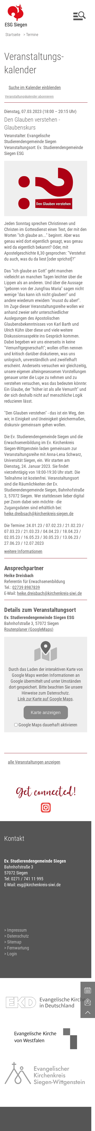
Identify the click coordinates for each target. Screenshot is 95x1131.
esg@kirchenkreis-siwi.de (39, 884)
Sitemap (14, 941)
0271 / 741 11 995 (27, 878)
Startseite (12, 34)
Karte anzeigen (46, 712)
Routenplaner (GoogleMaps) (28, 629)
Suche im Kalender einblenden (35, 87)
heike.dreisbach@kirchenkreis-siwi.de (49, 593)
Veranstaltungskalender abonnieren (29, 96)
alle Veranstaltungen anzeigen (34, 762)
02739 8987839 (26, 587)
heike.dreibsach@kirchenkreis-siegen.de (38, 513)
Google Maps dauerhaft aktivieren (45, 724)
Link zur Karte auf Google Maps (45, 698)
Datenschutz (18, 936)
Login (12, 953)
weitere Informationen (23, 551)
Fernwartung (18, 947)
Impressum (17, 930)
